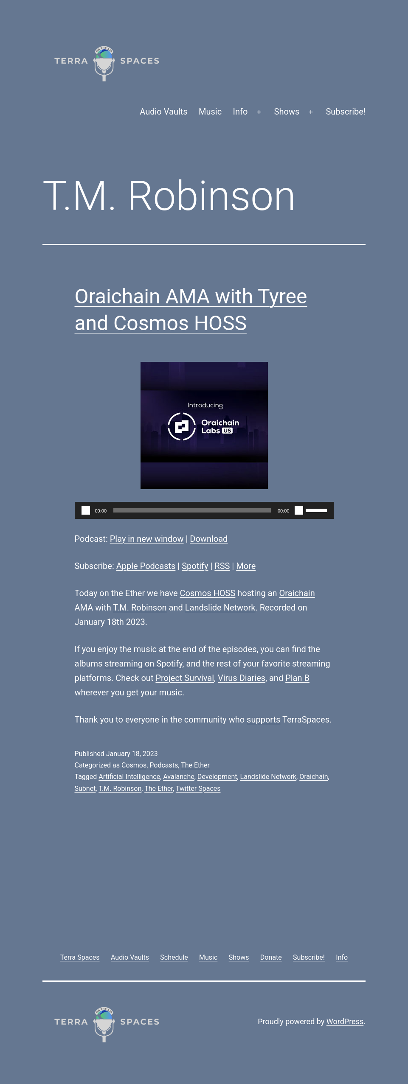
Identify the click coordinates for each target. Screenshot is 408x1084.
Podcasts (163, 765)
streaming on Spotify (143, 663)
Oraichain (297, 593)
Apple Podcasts (146, 566)
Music (210, 111)
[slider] (192, 510)
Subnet (85, 788)
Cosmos (133, 765)
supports (263, 719)
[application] (204, 510)
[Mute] (299, 510)
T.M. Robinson (139, 607)
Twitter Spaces (198, 788)
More (246, 566)
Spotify (195, 566)
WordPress (344, 1021)
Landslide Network (220, 607)
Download (209, 539)
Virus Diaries (241, 678)
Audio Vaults (163, 111)
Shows (287, 111)
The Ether (195, 765)
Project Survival (184, 678)
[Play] (86, 510)
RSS (222, 566)
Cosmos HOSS (208, 593)
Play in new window (147, 539)
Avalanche (178, 777)
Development (217, 777)
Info (240, 111)
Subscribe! (346, 111)
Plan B (297, 678)
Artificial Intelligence (129, 777)
